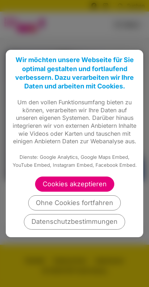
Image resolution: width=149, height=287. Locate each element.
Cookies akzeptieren (75, 184)
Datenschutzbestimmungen (74, 221)
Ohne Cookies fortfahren (74, 202)
